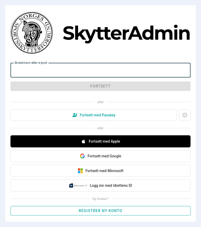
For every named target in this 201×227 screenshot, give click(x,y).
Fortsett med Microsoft (101, 170)
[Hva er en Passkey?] (185, 115)
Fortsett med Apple (100, 141)
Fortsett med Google (100, 156)
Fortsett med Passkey (93, 115)
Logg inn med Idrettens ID (100, 185)
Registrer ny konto (100, 210)
